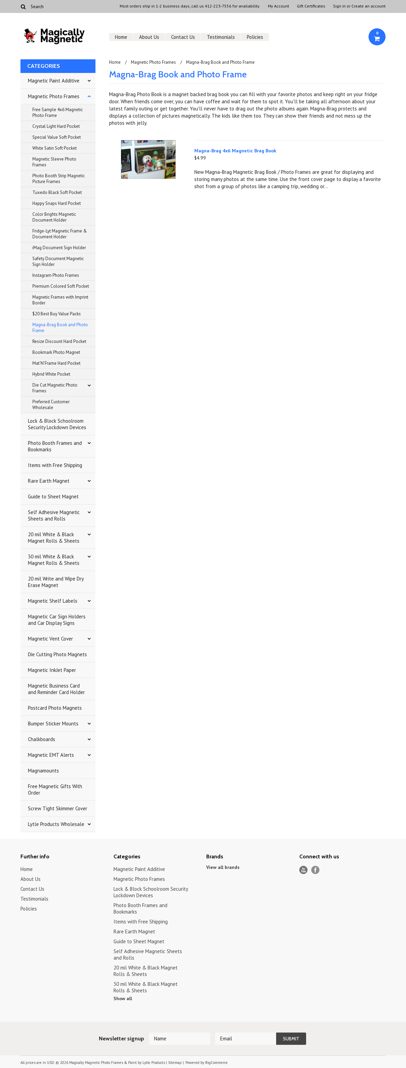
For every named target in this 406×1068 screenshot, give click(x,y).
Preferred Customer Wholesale (51, 404)
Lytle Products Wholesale (56, 824)
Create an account (368, 6)
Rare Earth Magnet (49, 481)
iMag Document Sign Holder (59, 248)
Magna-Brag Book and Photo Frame (60, 327)
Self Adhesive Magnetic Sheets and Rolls (54, 515)
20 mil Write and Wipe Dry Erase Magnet (56, 581)
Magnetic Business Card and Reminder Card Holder (56, 688)
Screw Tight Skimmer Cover (57, 808)
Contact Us (183, 37)
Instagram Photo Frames (55, 275)
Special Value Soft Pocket (56, 137)
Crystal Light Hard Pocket (56, 126)
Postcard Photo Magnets (55, 708)
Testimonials (221, 37)
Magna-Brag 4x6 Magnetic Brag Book (235, 151)
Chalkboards (41, 739)
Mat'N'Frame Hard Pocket (56, 363)
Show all (123, 998)
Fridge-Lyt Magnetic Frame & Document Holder (59, 234)
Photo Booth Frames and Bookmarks (55, 446)
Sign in (339, 6)
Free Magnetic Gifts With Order (55, 789)
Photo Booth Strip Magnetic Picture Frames (58, 178)
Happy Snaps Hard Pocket (56, 203)
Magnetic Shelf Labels (52, 601)
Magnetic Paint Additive (53, 80)
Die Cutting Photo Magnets (57, 654)
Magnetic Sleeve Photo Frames (54, 162)
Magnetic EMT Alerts (51, 755)
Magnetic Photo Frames (53, 96)
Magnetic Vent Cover (50, 638)
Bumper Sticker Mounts (53, 723)
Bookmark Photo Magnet (56, 352)
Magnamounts (43, 770)
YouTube (303, 870)
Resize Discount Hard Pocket (59, 341)
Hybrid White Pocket (51, 374)
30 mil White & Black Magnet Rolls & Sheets (53, 559)
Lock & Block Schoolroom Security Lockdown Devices (57, 424)
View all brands (223, 867)
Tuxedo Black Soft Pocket (57, 192)
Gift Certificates (311, 6)
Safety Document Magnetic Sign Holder (58, 261)
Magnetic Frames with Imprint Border (60, 300)
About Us (149, 37)
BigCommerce (216, 1062)
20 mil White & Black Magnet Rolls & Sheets (53, 537)
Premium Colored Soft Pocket (60, 286)
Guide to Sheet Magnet (53, 496)
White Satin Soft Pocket (54, 148)
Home (121, 37)
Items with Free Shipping (55, 465)
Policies (255, 37)
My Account (278, 6)
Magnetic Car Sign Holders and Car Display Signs (57, 619)
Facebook (315, 870)
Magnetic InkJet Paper (52, 670)
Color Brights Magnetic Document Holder (54, 217)
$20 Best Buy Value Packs (56, 314)
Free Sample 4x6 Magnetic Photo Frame (57, 112)
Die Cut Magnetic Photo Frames (54, 388)
